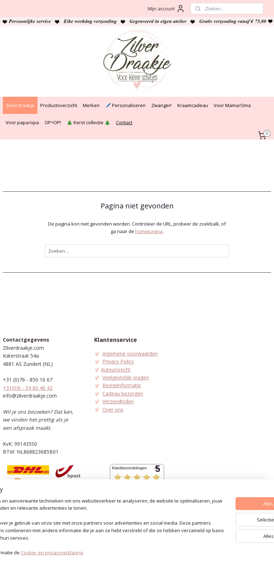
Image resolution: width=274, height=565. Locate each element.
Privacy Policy (118, 361)
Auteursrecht (116, 369)
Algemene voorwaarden (130, 353)
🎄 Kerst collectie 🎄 (88, 122)
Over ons (112, 409)
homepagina (149, 231)
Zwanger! (161, 105)
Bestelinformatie (121, 385)
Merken (91, 105)
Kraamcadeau (192, 105)
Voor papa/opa (22, 122)
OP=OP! (53, 122)
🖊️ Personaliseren (125, 105)
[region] (90, 523)
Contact (124, 122)
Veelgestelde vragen (125, 377)
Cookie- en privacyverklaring (107, 552)
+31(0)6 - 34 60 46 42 (27, 387)
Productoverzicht (58, 105)
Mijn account (166, 8)
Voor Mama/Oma (232, 105)
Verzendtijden (118, 401)
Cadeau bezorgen (122, 393)
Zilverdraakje (20, 105)
